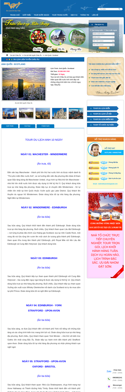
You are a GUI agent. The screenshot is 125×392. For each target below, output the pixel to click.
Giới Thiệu (27, 15)
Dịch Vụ (74, 15)
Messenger (117, 386)
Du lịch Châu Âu (15, 55)
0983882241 (117, 379)
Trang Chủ (15, 15)
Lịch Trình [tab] (9, 126)
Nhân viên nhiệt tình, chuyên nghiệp (103, 82)
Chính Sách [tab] (45, 126)
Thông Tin (84, 15)
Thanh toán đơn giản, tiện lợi (100, 78)
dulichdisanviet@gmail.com (108, 184)
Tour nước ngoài (41, 15)
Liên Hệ (95, 15)
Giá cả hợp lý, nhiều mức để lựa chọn (103, 70)
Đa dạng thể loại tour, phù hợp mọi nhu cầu (105, 74)
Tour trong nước (60, 15)
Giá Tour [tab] (27, 126)
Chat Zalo (117, 371)
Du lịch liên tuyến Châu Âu (33, 55)
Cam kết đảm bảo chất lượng (101, 86)
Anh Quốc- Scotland (51, 55)
